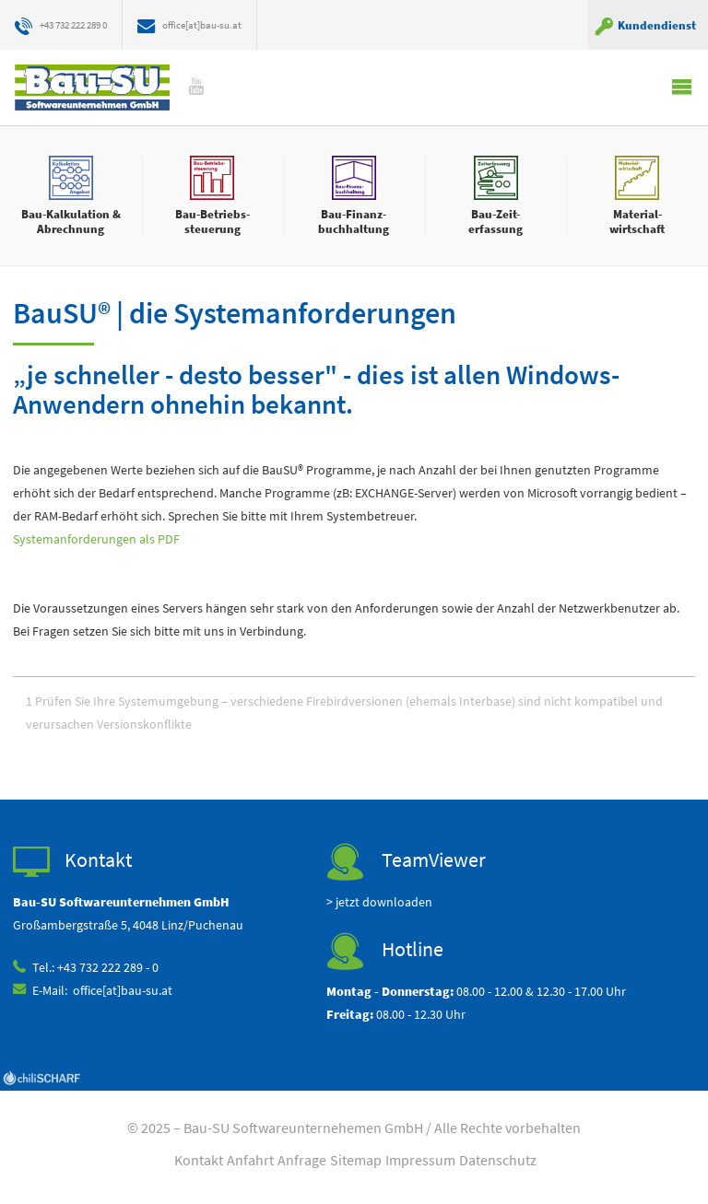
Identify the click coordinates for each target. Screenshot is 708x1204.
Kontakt (198, 1161)
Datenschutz (498, 1161)
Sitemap (356, 1161)
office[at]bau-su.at (224, 25)
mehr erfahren (71, 196)
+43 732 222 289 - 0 (108, 970)
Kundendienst (657, 25)
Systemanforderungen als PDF (96, 540)
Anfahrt (250, 1161)
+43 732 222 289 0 (81, 25)
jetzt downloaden (384, 903)
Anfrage (301, 1161)
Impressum (420, 1161)
